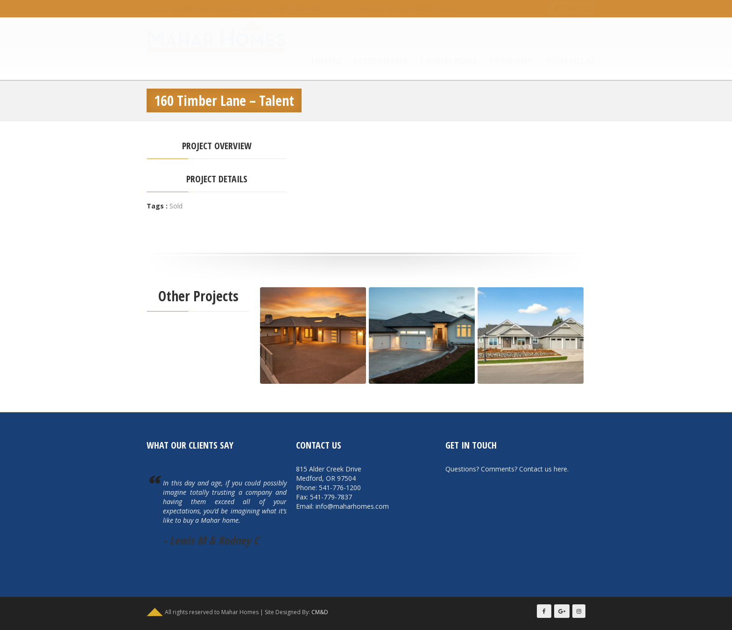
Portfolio (560, 61)
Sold (176, 205)
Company (501, 61)
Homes (317, 61)
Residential (372, 61)
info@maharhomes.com (202, 8)
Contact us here (543, 468)
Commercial (440, 61)
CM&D (319, 612)
